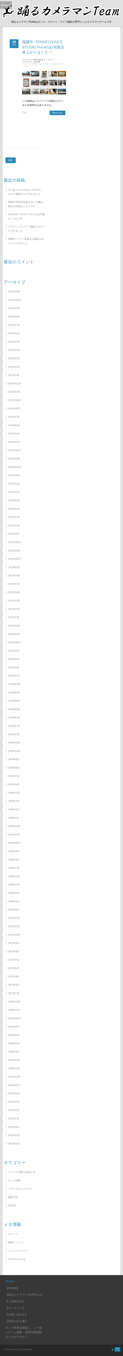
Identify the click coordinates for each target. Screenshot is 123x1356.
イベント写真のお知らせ (21, 1172)
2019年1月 (13, 817)
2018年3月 (14, 901)
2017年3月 (13, 984)
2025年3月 (14, 358)
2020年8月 (14, 700)
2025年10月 (14, 300)
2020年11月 (14, 684)
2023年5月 (14, 500)
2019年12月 (14, 742)
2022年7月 (14, 584)
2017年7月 (13, 959)
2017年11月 (14, 926)
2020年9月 (14, 692)
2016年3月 (14, 1060)
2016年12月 (14, 1001)
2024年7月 (14, 416)
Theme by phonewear (18, 1349)
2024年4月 (14, 433)
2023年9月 (14, 475)
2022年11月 (14, 550)
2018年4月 (14, 893)
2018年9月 (14, 851)
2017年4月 (13, 976)
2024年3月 (14, 442)
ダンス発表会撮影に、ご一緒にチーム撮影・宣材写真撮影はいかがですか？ (23, 1332)
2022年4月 (14, 600)
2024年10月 (14, 400)
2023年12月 (14, 450)
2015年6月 (14, 1127)
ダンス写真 (14, 1180)
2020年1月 (14, 734)
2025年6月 (14, 333)
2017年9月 (13, 943)
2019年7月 (13, 776)
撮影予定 (13, 1197)
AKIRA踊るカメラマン (43, 59)
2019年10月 (14, 751)
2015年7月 (13, 1118)
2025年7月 (14, 325)
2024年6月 (14, 425)
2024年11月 (14, 391)
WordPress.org (16, 1259)
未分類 (36, 62)
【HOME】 (12, 1288)
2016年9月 (14, 1026)
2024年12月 (14, 383)
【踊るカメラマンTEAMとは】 (24, 1294)
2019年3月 (14, 809)
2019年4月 (14, 801)
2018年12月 (14, 826)
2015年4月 (14, 1143)
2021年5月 (13, 667)
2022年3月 (14, 609)
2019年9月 (14, 759)
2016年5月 (14, 1043)
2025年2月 (14, 366)
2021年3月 (14, 675)
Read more (57, 113)
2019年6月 (14, 784)
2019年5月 (14, 792)
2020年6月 (14, 709)
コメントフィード (18, 1250)
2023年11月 (14, 458)
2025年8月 (14, 316)
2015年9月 (14, 1101)
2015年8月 (14, 1110)
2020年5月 (14, 717)
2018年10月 (14, 842)
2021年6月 (14, 659)
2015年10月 (14, 1093)
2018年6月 (14, 876)
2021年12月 (14, 625)
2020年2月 (14, 725)
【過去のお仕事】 (16, 1321)
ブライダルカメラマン (20, 1188)
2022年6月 (14, 592)
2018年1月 (13, 909)
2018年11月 (14, 834)
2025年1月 (13, 375)
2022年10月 (14, 558)
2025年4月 (14, 350)
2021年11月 (14, 634)
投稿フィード (15, 1242)
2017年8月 (13, 951)
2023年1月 (13, 533)
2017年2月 (13, 993)
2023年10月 (14, 467)
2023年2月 (14, 525)
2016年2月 (14, 1068)
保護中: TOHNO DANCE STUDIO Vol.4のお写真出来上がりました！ (43, 47)
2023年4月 (14, 508)
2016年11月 (14, 1009)
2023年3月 (14, 517)
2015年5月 (14, 1135)
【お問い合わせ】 (16, 1314)
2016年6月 (14, 1035)
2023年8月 (14, 483)
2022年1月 (13, 617)
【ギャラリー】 (15, 1308)
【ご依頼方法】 (15, 1301)
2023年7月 (14, 492)
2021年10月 (14, 642)
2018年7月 (13, 867)
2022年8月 (14, 575)
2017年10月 (14, 934)
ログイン (13, 1233)
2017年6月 (13, 968)
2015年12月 (14, 1076)
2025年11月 (14, 291)
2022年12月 (14, 542)
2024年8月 (14, 408)
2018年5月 (14, 884)
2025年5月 (14, 341)
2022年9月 (14, 567)
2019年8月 (14, 767)
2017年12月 (14, 918)
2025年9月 (14, 308)
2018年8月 (14, 859)
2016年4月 (14, 1051)
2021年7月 (13, 650)
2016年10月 (14, 1018)
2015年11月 (14, 1085)
